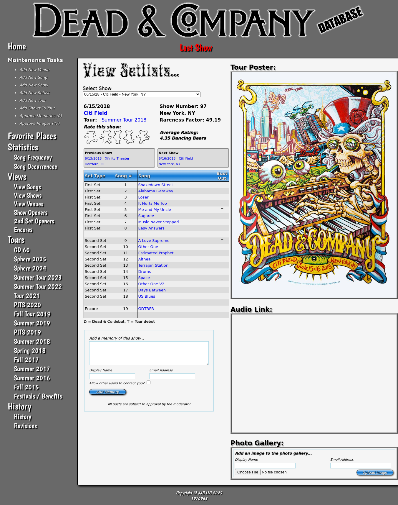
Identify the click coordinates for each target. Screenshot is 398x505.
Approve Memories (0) (40, 116)
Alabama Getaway (155, 191)
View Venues (28, 203)
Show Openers (30, 212)
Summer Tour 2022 (38, 286)
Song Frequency (33, 157)
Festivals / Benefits (38, 396)
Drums (144, 271)
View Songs (27, 186)
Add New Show (33, 85)
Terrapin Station (153, 265)
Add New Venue (34, 70)
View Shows (28, 195)
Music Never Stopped (158, 222)
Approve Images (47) (39, 123)
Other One (148, 247)
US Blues (146, 296)
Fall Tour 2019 (32, 313)
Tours (16, 239)
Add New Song (33, 77)
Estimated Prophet (156, 253)
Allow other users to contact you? (117, 388)
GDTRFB (146, 308)
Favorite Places (32, 135)
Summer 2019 (32, 323)
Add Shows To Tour (37, 108)
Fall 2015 (26, 387)
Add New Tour (32, 100)
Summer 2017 (32, 368)
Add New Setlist (34, 93)
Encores (23, 229)
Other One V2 (151, 284)
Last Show (196, 47)
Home (17, 46)
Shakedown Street (155, 185)
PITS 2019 (27, 332)
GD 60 (22, 249)
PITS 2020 (27, 304)
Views (17, 176)
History (19, 406)
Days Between (152, 290)
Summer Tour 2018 (124, 120)
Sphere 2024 (30, 268)
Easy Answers (151, 228)
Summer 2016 (32, 377)
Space (144, 278)
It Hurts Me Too (152, 203)
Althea (144, 259)
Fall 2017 (26, 359)
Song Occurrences (35, 166)
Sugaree (146, 216)
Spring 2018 (30, 350)
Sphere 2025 (30, 259)
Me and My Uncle (154, 209)
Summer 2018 (32, 341)
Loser (143, 197)
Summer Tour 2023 (38, 277)
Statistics (23, 147)
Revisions (25, 425)
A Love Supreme (154, 240)
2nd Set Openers (34, 221)
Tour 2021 (27, 295)
